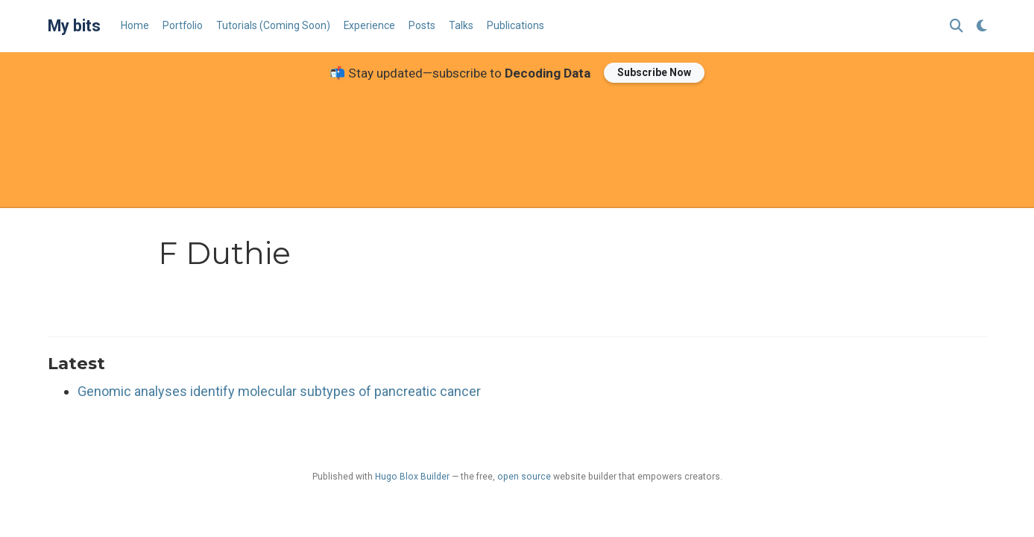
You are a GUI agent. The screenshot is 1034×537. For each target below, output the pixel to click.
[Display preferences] (982, 26)
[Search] (956, 26)
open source (524, 476)
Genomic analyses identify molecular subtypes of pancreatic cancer (279, 391)
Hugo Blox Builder (412, 476)
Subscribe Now (654, 72)
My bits (74, 25)
